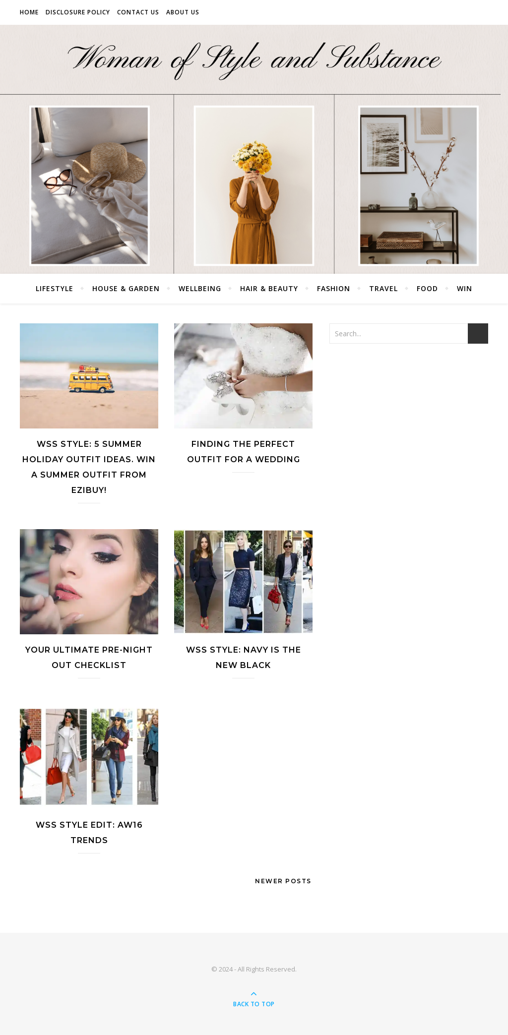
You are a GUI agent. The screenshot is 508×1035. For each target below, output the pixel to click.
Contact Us (138, 12)
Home (29, 12)
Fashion (333, 288)
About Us (182, 12)
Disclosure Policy (78, 12)
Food (427, 288)
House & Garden (126, 288)
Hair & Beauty (269, 288)
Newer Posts (284, 881)
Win (464, 288)
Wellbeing (200, 288)
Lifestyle (54, 288)
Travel (383, 288)
